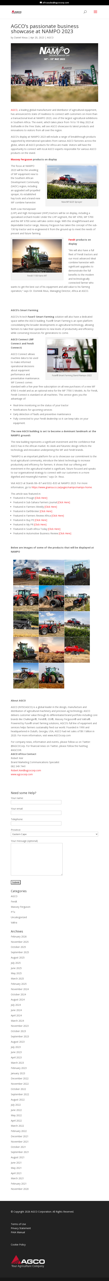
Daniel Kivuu (21, 37)
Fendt (71, 239)
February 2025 (19, 983)
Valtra (14, 922)
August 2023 (18, 1041)
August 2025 (18, 957)
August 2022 (18, 1099)
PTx (13, 912)
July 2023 (16, 1047)
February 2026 (19, 936)
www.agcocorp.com (22, 774)
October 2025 (18, 947)
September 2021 (20, 1152)
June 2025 (16, 968)
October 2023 (18, 1031)
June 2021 (16, 1162)
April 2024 (16, 1015)
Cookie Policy (18, 1244)
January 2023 (18, 1073)
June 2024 (16, 1010)
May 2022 (16, 1115)
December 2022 (19, 1078)
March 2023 (17, 1062)
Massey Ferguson (21, 159)
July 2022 (16, 1104)
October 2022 (18, 1089)
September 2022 (20, 1094)
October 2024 (18, 994)
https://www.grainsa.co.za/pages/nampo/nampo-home (62, 487)
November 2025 (20, 941)
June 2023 (16, 1052)
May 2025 (16, 973)
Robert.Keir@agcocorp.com (26, 770)
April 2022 (16, 1120)
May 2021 (16, 1167)
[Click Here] (41, 497)
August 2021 (18, 1157)
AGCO (50, 37)
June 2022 (16, 1110)
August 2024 (18, 999)
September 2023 (20, 1036)
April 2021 (16, 1173)
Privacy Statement (21, 1228)
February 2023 (19, 1068)
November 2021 (20, 1141)
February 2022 (19, 1131)
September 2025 (20, 952)
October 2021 (18, 1146)
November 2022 (20, 1083)
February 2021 (19, 1183)
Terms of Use (18, 1224)
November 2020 (20, 1189)
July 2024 (16, 1004)
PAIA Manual (18, 1232)
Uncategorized (19, 917)
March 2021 (17, 1178)
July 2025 (16, 962)
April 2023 (16, 1057)
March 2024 (17, 1020)
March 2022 (17, 1125)
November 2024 (20, 989)
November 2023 (20, 1025)
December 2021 (19, 1136)
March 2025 (17, 978)
